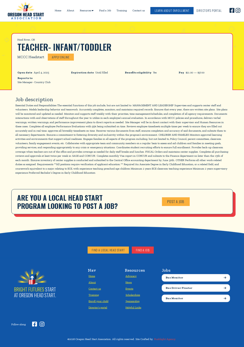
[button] (86, 10)
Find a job (142, 250)
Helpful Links (133, 307)
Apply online (61, 57)
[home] (26, 10)
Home (58, 10)
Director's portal (98, 307)
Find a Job (105, 10)
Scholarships (132, 295)
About (70, 10)
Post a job (175, 201)
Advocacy (131, 276)
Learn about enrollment (172, 10)
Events (129, 288)
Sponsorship (132, 301)
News (128, 282)
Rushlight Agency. (165, 339)
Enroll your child (98, 301)
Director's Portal (209, 10)
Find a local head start (108, 250)
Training (122, 10)
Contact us (138, 10)
